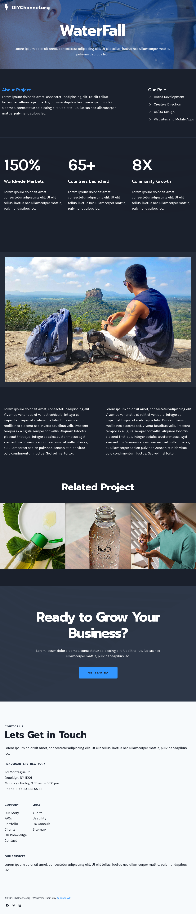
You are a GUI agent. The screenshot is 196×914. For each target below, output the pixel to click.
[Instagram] (20, 905)
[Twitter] (13, 905)
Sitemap (39, 829)
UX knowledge (16, 835)
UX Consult (41, 824)
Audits (37, 813)
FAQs (8, 818)
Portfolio (11, 824)
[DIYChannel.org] (27, 7)
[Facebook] (7, 905)
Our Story (12, 813)
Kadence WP (63, 898)
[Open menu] (187, 8)
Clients (10, 829)
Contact (11, 840)
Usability (39, 818)
